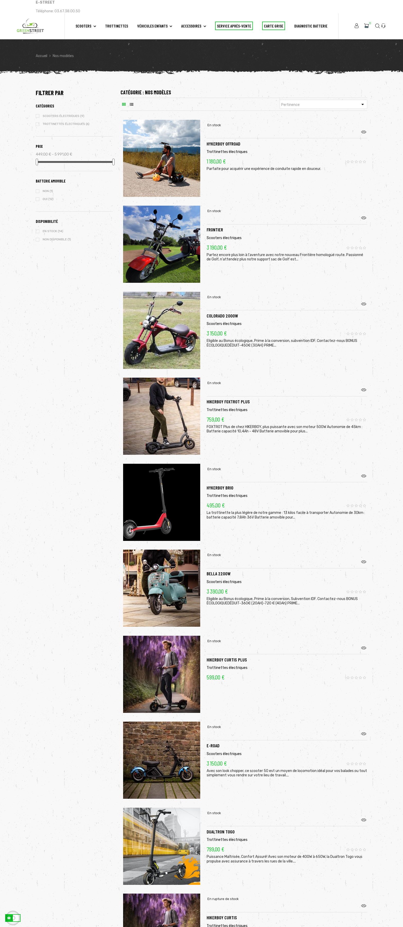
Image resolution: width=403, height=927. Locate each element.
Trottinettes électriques (66, 124)
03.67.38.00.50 (67, 11)
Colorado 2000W (222, 309)
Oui (48, 199)
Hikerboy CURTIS (222, 911)
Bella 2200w (219, 567)
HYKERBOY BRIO (220, 481)
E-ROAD (213, 739)
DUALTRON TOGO (221, 825)
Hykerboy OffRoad (223, 137)
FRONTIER (215, 223)
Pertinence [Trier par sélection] (323, 104)
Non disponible (57, 239)
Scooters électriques (63, 116)
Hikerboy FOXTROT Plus (228, 395)
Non (48, 191)
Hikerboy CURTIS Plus (227, 653)
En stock (53, 231)
